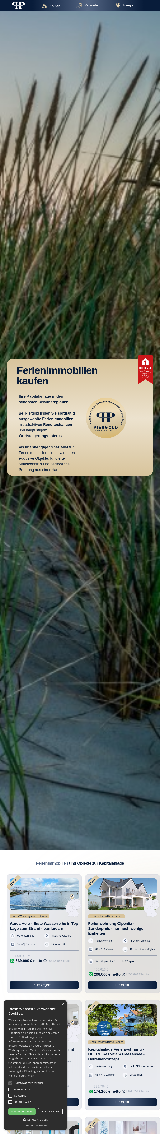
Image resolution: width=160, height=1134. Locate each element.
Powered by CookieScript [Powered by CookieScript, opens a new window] (35, 1125)
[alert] (35, 1065)
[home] (18, 5)
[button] (10, 1083)
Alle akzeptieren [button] (22, 1111)
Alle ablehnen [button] (50, 1111)
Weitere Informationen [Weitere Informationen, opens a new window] (21, 1075)
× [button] (63, 1004)
